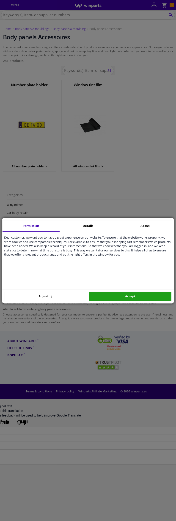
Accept (130, 296)
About (145, 226)
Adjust (45, 296)
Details (88, 226)
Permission (31, 226)
